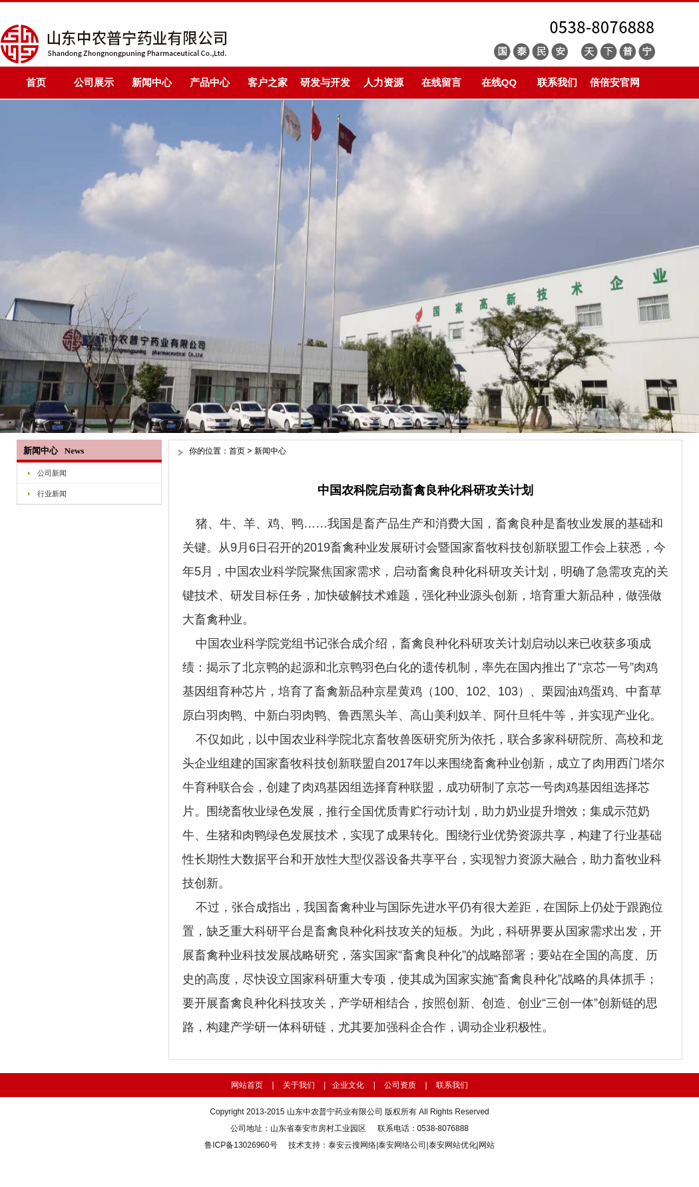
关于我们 (299, 1085)
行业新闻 (52, 494)
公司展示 (94, 82)
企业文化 (348, 1085)
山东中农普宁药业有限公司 (335, 1111)
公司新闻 (52, 473)
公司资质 (400, 1085)
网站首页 (247, 1085)
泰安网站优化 (453, 1145)
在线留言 (441, 82)
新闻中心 (152, 82)
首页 (36, 82)
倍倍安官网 (615, 82)
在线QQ (499, 82)
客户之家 (268, 82)
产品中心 (210, 82)
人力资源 (383, 82)
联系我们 (557, 82)
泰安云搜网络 (352, 1145)
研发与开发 (325, 82)
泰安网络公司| (403, 1145)
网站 (487, 1145)
